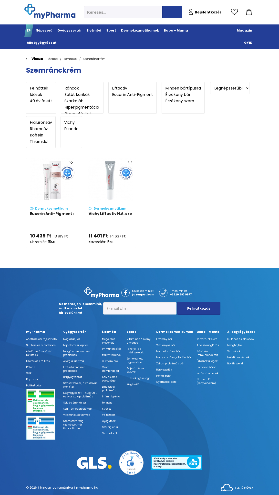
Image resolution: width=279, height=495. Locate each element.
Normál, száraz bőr (168, 351)
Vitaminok (233, 351)
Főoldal (52, 59)
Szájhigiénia (110, 427)
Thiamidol (40, 141)
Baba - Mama (208, 332)
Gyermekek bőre (166, 382)
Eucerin (71, 129)
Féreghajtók (234, 345)
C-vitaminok (110, 361)
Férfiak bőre (163, 376)
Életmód (109, 332)
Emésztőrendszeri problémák (74, 369)
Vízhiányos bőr (165, 345)
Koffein (40, 135)
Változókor (108, 415)
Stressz (106, 409)
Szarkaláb (82, 101)
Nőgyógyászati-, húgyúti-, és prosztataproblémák (80, 394)
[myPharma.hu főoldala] (49, 11)
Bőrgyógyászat (72, 377)
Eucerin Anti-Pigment (133, 94)
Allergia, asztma (73, 361)
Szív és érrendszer (74, 403)
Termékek (70, 59)
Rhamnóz (40, 129)
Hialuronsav (40, 122)
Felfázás (107, 403)
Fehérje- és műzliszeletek (135, 350)
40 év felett (41, 101)
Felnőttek (41, 88)
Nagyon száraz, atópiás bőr (173, 357)
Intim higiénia (111, 396)
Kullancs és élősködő (240, 339)
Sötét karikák (82, 94)
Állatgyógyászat (241, 332)
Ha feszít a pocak (207, 373)
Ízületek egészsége (138, 378)
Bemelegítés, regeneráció (135, 360)
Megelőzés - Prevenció (109, 341)
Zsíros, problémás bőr (170, 363)
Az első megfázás (208, 345)
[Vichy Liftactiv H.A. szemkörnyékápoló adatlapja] (110, 203)
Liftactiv (133, 88)
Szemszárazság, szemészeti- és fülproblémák (73, 424)
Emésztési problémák (109, 388)
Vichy (71, 122)
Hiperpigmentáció (82, 107)
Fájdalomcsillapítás (76, 345)
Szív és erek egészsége (109, 378)
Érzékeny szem (183, 101)
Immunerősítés (112, 349)
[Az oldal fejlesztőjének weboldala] (237, 487)
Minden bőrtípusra (183, 88)
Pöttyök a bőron (206, 367)
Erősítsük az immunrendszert (207, 353)
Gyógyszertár (74, 332)
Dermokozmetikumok (174, 332)
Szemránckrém (94, 59)
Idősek (41, 94)
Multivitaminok (111, 355)
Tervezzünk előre (207, 339)
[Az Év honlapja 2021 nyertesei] (131, 462)
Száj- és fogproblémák (77, 409)
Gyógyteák (108, 421)
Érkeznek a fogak (207, 361)
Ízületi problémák (238, 357)
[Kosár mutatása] (249, 12)
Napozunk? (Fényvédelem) (206, 381)
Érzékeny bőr (183, 94)
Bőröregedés (164, 369)
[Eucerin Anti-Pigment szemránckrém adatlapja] (51, 203)
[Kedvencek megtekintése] (235, 12)
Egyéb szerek (235, 363)
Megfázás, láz (71, 339)
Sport (131, 332)
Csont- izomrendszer (110, 369)
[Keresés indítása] (172, 12)
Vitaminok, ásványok (76, 415)
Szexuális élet (110, 433)
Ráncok (82, 88)
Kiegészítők (134, 384)
